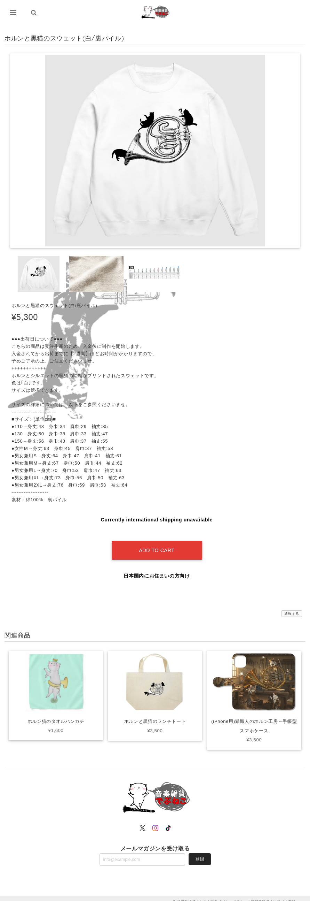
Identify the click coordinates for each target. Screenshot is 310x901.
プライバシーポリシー (228, 895)
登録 (199, 852)
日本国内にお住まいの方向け (157, 569)
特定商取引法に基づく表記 (273, 895)
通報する (291, 607)
